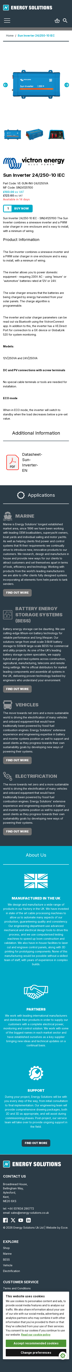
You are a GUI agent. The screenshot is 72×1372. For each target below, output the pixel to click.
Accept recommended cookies (36, 1343)
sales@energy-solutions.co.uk (30, 1212)
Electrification (11, 1271)
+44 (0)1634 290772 (20, 1208)
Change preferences (36, 1352)
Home (10, 35)
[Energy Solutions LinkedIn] (28, 1220)
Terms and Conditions (17, 1288)
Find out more (17, 592)
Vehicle (7, 1265)
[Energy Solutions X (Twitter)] (13, 1220)
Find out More (36, 1143)
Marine (7, 1253)
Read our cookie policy (35, 1334)
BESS (6, 1259)
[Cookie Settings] (63, 1356)
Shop (6, 1248)
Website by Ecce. (57, 1227)
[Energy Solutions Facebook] (5, 1220)
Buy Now (21, 208)
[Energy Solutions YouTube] (20, 1220)
